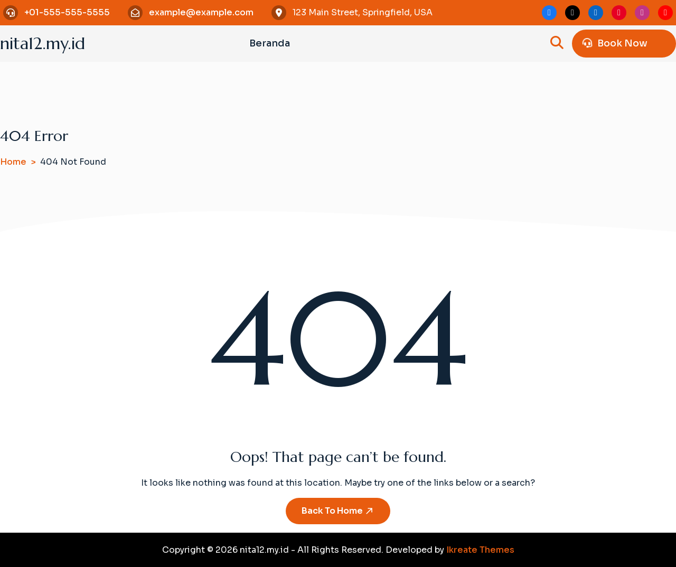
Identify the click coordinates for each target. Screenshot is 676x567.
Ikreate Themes (480, 549)
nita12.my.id (42, 43)
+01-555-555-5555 (67, 12)
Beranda (269, 43)
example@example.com (201, 12)
